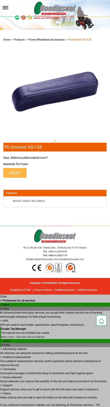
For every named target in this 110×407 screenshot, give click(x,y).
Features (11, 193)
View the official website (30, 336)
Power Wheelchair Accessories (47, 39)
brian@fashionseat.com (71, 259)
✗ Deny (4, 308)
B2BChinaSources (87, 290)
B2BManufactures (65, 290)
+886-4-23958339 (57, 251)
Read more (7, 336)
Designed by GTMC (20, 290)
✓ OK (96, 404)
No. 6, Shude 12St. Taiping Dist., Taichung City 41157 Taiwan (55, 247)
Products (19, 39)
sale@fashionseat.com (46, 259)
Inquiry (14, 173)
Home (6, 39)
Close (3, 296)
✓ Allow (4, 304)
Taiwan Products (43, 290)
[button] (55, 141)
